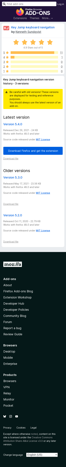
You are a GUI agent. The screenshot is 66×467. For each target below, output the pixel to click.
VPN (6, 387)
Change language (13, 454)
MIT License (43, 139)
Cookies (21, 427)
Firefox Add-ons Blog (18, 291)
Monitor (8, 399)
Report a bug (12, 328)
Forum (7, 322)
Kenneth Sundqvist (28, 32)
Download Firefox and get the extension (33, 150)
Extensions (20, 18)
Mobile (8, 357)
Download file (10, 158)
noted (34, 433)
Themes (34, 18)
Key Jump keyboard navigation (33, 27)
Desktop (9, 351)
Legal (33, 427)
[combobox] (29, 4)
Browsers (9, 381)
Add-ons (9, 279)
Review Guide (12, 334)
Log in (60, 4)
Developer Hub (13, 303)
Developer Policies (16, 309)
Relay (7, 393)
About (7, 285)
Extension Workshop (17, 297)
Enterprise (10, 363)
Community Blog (14, 316)
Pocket (8, 405)
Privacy (7, 427)
